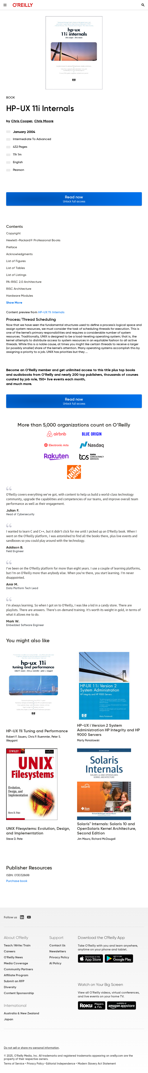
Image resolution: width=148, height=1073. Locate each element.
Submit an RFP (14, 981)
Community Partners (18, 969)
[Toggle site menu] (5, 5)
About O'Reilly (16, 937)
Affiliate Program (16, 975)
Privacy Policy (59, 957)
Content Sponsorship (19, 993)
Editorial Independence (60, 1063)
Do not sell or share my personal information (31, 1048)
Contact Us (57, 945)
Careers (9, 951)
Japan (8, 1019)
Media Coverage (16, 963)
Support (56, 937)
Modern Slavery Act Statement (97, 1063)
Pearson (18, 170)
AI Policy (55, 963)
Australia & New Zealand (21, 1013)
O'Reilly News (13, 957)
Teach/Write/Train (17, 945)
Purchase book (16, 881)
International (15, 1005)
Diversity (10, 987)
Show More (14, 302)
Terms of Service (14, 1063)
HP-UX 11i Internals (51, 312)
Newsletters (57, 951)
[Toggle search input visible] (143, 5)
